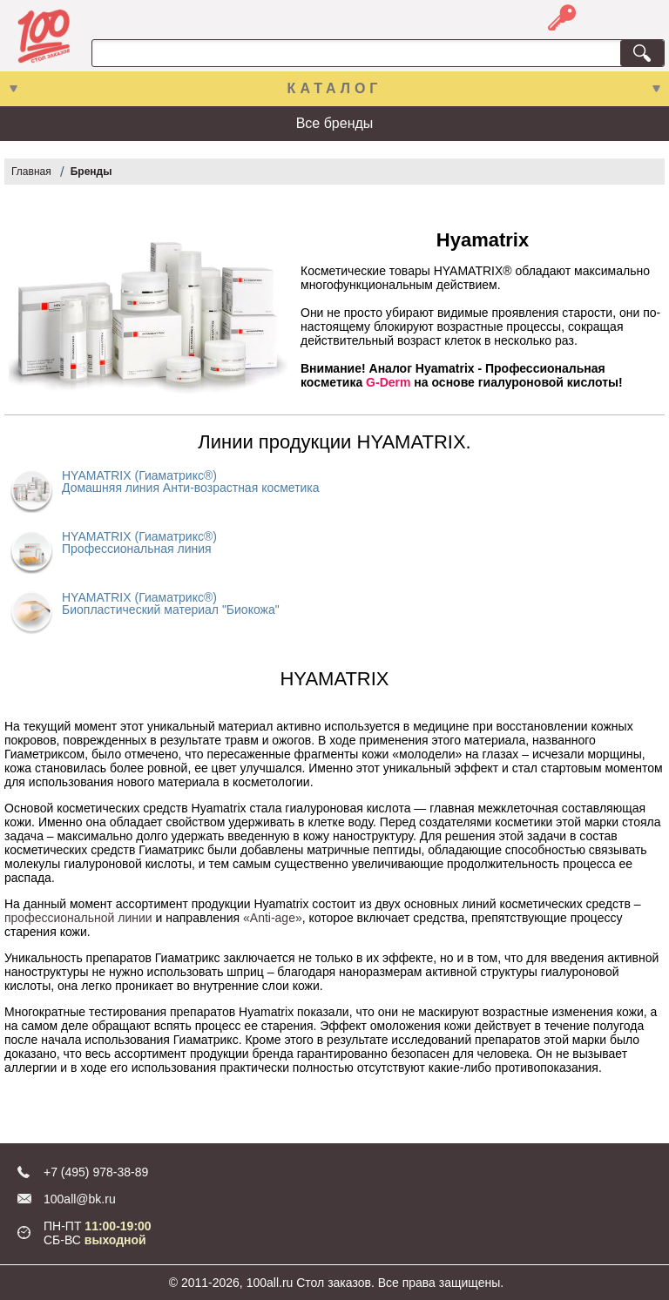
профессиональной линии (78, 918)
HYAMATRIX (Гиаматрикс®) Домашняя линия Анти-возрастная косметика (191, 481)
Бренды (91, 171)
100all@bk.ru (80, 1199)
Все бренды (335, 123)
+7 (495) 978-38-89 (96, 1172)
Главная (31, 171)
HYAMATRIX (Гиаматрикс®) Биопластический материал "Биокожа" (171, 603)
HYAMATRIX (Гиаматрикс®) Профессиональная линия (139, 542)
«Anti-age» (272, 918)
